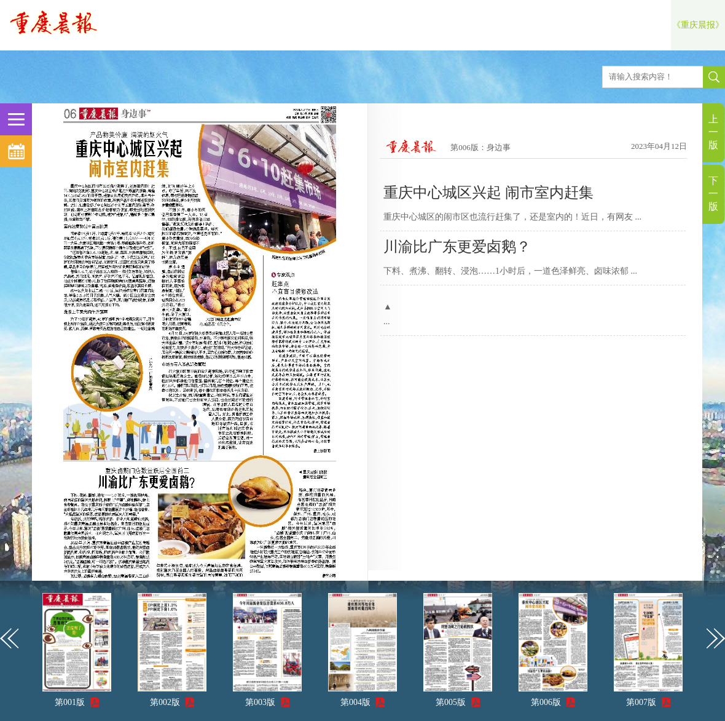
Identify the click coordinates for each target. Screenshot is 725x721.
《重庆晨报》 (698, 25)
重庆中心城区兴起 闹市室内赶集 (488, 193)
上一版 (713, 132)
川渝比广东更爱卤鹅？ (457, 247)
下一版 (713, 193)
